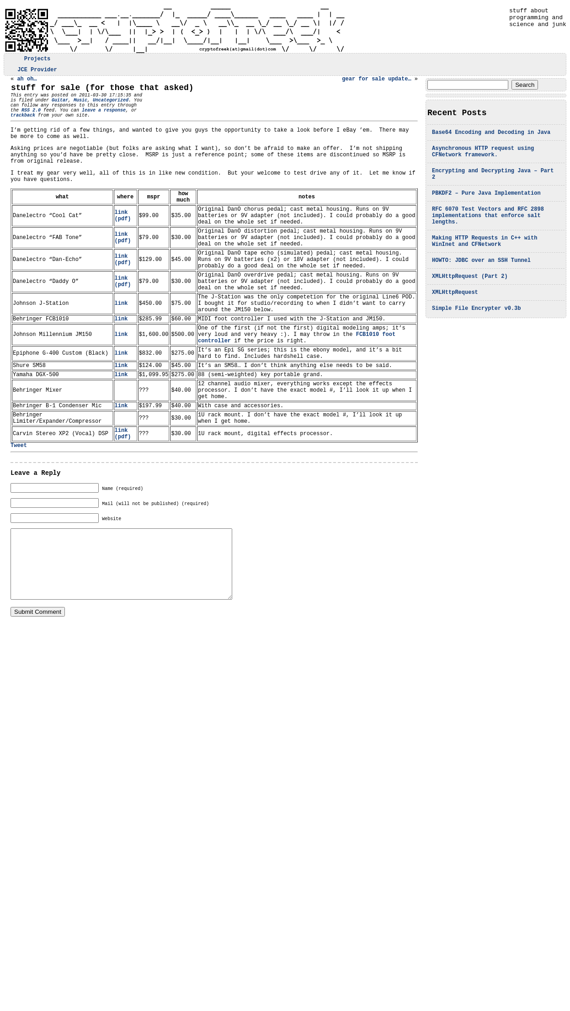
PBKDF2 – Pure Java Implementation (486, 205)
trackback (23, 126)
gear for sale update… (376, 82)
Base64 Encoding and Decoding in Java (491, 138)
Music (80, 107)
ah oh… (27, 82)
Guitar (60, 107)
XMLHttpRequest (455, 315)
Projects (37, 60)
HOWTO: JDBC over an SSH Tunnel (481, 281)
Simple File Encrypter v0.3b (476, 333)
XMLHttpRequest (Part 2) (470, 298)
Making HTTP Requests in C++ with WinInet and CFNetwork (484, 259)
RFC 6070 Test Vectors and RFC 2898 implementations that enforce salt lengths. (488, 230)
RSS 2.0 (20, 120)
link (121, 346)
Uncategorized (110, 107)
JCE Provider (37, 72)
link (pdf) (123, 242)
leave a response (93, 120)
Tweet (19, 512)
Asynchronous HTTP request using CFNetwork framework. (483, 159)
